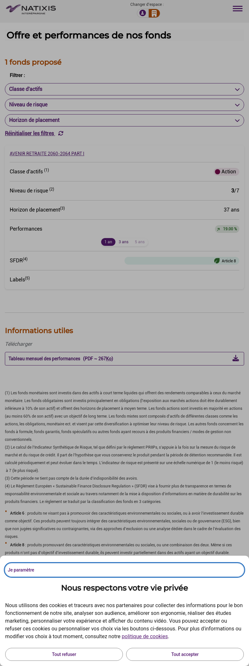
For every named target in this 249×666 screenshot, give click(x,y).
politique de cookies (145, 636)
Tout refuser (64, 654)
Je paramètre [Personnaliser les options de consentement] (21, 570)
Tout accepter (184, 654)
